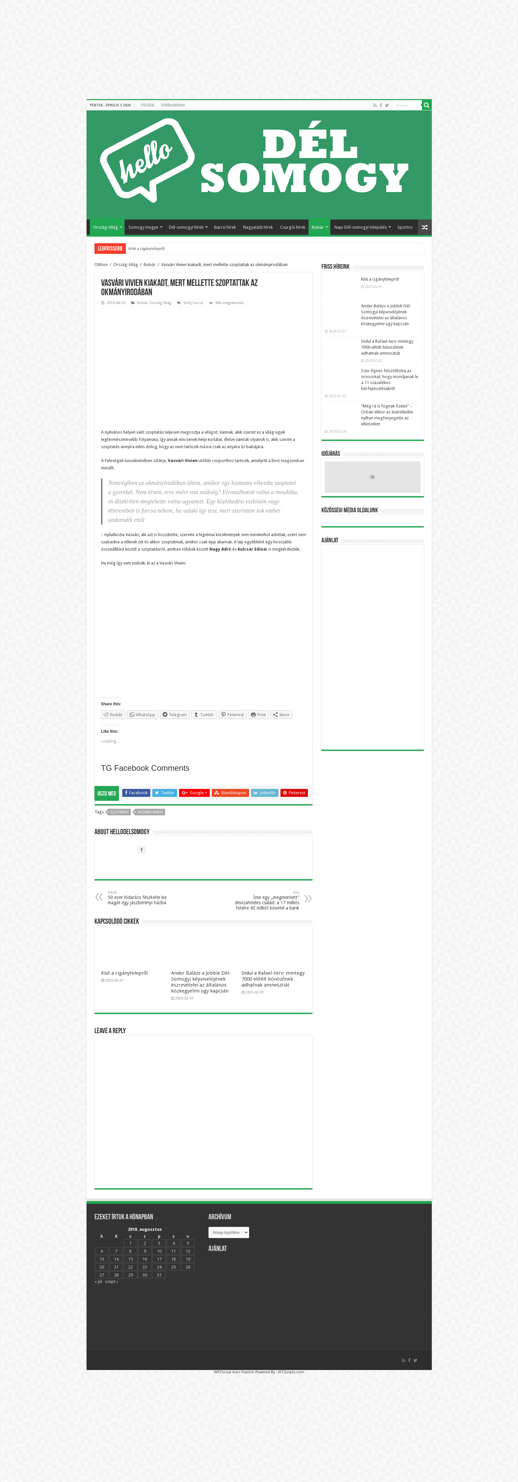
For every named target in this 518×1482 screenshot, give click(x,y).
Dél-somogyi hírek (186, 227)
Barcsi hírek (225, 227)
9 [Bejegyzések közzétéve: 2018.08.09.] (145, 1259)
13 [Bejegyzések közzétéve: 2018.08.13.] (101, 1267)
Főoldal (148, 105)
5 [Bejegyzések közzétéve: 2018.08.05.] (188, 1251)
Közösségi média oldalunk (349, 510)
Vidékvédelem (173, 105)
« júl (98, 1290)
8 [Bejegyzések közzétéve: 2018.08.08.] (130, 1259)
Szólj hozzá (193, 303)
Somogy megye (143, 227)
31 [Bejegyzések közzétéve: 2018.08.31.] (159, 1283)
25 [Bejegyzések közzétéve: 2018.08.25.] (173, 1275)
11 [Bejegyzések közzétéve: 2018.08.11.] (173, 1259)
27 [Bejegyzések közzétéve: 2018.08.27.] (101, 1283)
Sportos (405, 227)
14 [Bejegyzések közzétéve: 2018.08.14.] (116, 1267)
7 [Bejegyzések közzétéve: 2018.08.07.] (116, 1259)
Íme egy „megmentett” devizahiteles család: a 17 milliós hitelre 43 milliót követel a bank (265, 909)
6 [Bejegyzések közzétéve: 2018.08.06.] (102, 1259)
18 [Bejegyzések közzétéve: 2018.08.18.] (173, 1267)
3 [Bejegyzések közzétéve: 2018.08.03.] (159, 1251)
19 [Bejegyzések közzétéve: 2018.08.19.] (188, 1267)
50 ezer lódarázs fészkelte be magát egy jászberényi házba (141, 906)
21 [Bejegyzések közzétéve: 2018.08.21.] (116, 1275)
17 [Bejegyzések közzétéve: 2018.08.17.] (159, 1267)
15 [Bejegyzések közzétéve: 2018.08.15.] (130, 1267)
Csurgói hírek (292, 227)
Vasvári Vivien (150, 821)
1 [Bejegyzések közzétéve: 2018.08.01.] (130, 1251)
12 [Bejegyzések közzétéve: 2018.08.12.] (188, 1259)
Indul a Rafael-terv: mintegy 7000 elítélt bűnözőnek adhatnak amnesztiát (273, 987)
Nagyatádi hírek (258, 227)
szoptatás (119, 821)
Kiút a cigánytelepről (147, 248)
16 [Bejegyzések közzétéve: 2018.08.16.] (144, 1267)
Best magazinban (288, 460)
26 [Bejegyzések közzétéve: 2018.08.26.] (188, 1275)
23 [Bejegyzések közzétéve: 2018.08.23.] (144, 1275)
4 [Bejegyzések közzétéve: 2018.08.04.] (173, 1251)
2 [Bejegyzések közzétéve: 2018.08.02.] (145, 1251)
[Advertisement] (373, 647)
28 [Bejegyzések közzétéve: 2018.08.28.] (116, 1283)
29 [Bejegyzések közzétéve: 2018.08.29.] (130, 1283)
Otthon (101, 264)
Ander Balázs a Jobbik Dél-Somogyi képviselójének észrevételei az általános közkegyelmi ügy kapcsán (201, 990)
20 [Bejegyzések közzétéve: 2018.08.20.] (101, 1275)
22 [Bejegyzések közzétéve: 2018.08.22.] (130, 1275)
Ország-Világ (105, 227)
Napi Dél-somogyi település (360, 227)
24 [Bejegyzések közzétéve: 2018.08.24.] (159, 1275)
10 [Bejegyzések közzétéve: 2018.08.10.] (159, 1259)
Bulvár (318, 227)
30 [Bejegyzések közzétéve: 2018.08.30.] (144, 1283)
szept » (111, 1290)
